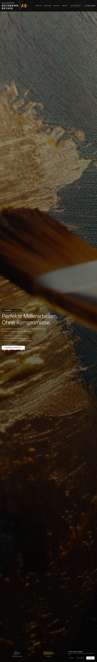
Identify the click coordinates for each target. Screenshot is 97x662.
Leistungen (47, 5)
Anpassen (90, 658)
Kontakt (64, 5)
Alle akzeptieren (80, 658)
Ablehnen (71, 658)
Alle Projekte (76, 5)
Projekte (56, 5)
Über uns (38, 5)
